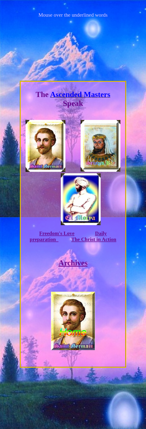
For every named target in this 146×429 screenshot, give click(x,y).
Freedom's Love (57, 233)
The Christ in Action (93, 239)
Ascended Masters (80, 94)
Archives (72, 262)
